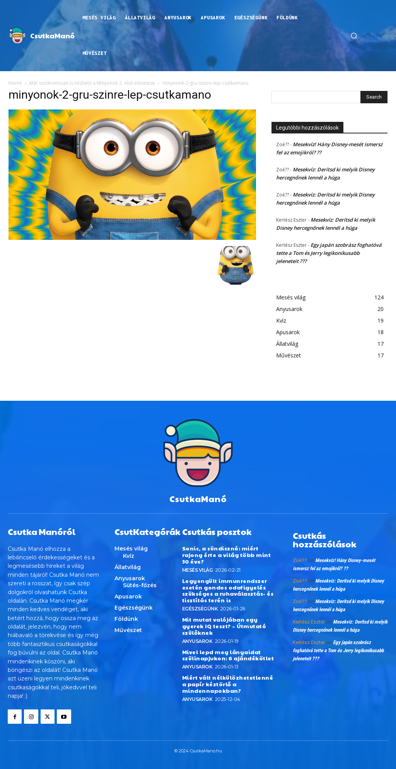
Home (15, 83)
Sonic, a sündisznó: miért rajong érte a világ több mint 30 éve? (226, 554)
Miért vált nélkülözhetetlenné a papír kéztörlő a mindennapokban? (227, 683)
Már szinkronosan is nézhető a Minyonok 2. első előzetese (92, 83)
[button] (354, 36)
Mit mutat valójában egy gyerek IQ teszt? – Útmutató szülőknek (224, 625)
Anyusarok (197, 641)
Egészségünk (200, 609)
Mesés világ (197, 570)
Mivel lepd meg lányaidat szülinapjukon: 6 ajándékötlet (228, 655)
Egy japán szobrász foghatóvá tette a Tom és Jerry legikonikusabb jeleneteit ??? (329, 253)
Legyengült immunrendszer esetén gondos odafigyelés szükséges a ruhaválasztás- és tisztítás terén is (228, 590)
